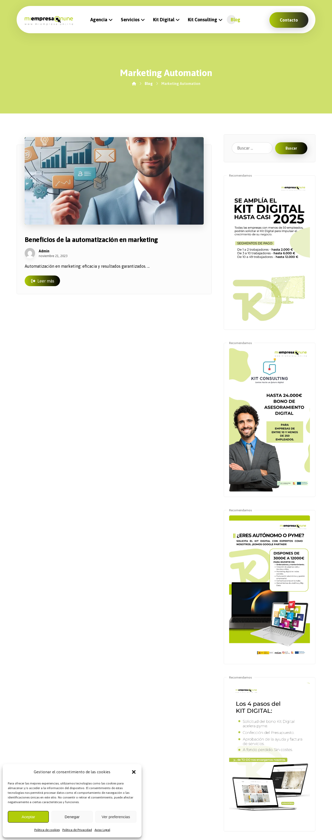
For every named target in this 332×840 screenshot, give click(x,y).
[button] (133, 772)
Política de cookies (47, 830)
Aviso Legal (102, 830)
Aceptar (28, 817)
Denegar (72, 817)
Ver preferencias (116, 817)
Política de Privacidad (77, 830)
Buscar (291, 148)
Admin (44, 251)
